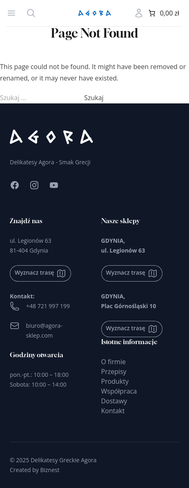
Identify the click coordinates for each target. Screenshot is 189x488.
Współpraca (119, 391)
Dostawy (114, 400)
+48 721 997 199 (40, 306)
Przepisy (114, 371)
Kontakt (113, 410)
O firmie (113, 361)
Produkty (115, 381)
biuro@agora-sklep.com (36, 330)
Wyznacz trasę (40, 273)
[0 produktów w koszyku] (163, 13)
